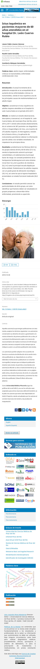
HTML (15, 265)
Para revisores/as (11, 520)
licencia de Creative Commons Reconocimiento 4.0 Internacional (22, 656)
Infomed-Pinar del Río (14, 537)
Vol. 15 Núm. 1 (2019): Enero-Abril (12, 17)
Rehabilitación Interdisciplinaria (17, 555)
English (8, 422)
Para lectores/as (11, 514)
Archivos (11, 15)
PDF (6, 265)
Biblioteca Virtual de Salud (28, 1)
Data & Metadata (12, 548)
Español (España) (11, 425)
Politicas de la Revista (12, 627)
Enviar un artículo (12, 433)
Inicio (4, 15)
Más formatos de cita (10, 299)
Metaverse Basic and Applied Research (20, 552)
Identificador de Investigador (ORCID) (19, 558)
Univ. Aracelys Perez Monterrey (15, 615)
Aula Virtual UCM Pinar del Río (17, 540)
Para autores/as (11, 517)
